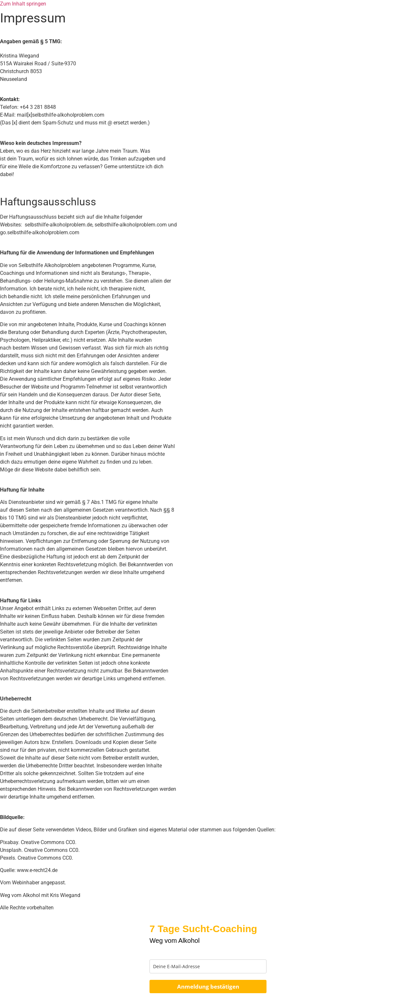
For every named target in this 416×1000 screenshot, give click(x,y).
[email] (208, 966)
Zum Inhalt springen (23, 4)
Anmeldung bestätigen (208, 986)
